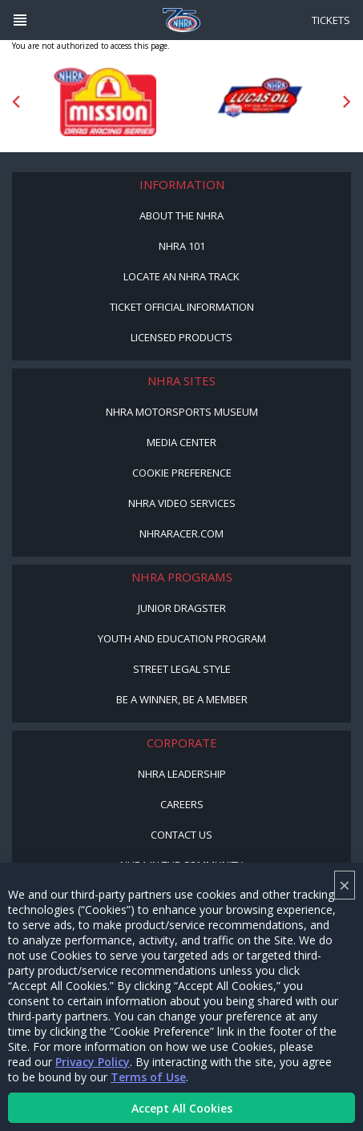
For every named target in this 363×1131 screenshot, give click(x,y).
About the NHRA (181, 215)
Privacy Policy (92, 1061)
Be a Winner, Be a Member (182, 699)
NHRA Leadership (182, 774)
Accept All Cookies (181, 1108)
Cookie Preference (182, 472)
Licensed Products (181, 337)
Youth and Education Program (182, 638)
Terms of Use (148, 1077)
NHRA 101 (182, 246)
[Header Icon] (20, 20)
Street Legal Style (182, 669)
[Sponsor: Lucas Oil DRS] (259, 101)
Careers (182, 804)
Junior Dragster (182, 608)
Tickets (331, 20)
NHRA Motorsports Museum (182, 412)
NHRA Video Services (182, 503)
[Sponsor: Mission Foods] (105, 101)
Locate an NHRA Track (181, 276)
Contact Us (181, 834)
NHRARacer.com (181, 533)
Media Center (181, 442)
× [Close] (344, 884)
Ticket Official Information (182, 307)
